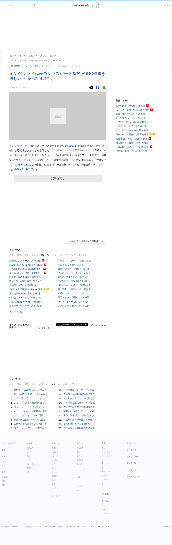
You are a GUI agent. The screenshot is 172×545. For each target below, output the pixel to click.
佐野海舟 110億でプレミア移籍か (30, 390)
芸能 (55, 255)
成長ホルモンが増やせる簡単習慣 (74, 285)
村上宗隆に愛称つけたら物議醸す (25, 302)
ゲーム (104, 509)
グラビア (80, 460)
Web (28, 456)
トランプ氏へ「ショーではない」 (132, 118)
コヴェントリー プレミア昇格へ (73, 301)
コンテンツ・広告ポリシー (68, 526)
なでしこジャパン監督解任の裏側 (30, 411)
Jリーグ (55, 456)
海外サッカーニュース (47, 56)
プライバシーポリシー (45, 526)
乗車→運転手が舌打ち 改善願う (131, 114)
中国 (3, 485)
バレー (54, 492)
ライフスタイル (108, 452)
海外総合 (5, 477)
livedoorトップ (17, 526)
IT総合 (29, 468)
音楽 (78, 452)
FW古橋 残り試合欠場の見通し (73, 281)
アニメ (104, 505)
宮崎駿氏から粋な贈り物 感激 (130, 105)
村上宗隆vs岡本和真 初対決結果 (79, 428)
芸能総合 (80, 448)
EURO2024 (15, 66)
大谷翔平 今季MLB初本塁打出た (79, 394)
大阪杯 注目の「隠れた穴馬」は (73, 269)
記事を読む (58, 178)
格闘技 (54, 476)
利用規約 (30, 526)
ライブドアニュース (83, 5)
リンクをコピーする (104, 87)
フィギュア (56, 496)
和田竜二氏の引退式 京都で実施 (25, 277)
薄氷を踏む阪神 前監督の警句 (78, 424)
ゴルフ (54, 468)
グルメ (104, 487)
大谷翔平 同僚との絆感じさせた (25, 285)
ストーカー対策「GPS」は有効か (132, 110)
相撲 (53, 484)
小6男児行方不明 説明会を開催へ (132, 122)
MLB (53, 464)
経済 (41, 384)
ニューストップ (15, 56)
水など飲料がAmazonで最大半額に (133, 130)
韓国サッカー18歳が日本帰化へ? (79, 419)
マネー (104, 479)
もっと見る (15, 312)
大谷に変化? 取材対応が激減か (78, 415)
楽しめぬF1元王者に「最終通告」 (26, 273)
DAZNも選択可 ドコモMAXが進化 (26, 289)
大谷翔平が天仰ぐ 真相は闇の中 (25, 293)
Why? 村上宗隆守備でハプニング (25, 281)
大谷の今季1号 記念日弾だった (73, 277)
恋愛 (103, 448)
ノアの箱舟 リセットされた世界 (73, 305)
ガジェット (31, 460)
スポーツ (45, 255)
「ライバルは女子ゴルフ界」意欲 (74, 260)
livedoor (167, 5)
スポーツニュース (30, 56)
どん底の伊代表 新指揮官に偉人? (25, 269)
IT (47, 384)
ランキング (131, 450)
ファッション (107, 456)
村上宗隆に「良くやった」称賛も (74, 289)
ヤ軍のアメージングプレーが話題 (74, 273)
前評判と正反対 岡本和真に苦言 (29, 419)
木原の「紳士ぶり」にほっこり (73, 293)
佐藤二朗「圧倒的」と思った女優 (132, 146)
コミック (105, 514)
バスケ (54, 488)
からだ (104, 475)
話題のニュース (133, 457)
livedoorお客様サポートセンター (95, 526)
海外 (26, 255)
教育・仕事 (106, 471)
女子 (73, 255)
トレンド (83, 255)
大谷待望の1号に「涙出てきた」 (30, 398)
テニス (54, 472)
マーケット (31, 452)
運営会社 (5, 526)
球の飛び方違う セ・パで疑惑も (79, 398)
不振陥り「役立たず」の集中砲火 (25, 306)
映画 (78, 477)
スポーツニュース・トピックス (68, 66)
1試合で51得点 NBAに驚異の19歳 (26, 265)
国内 (19, 255)
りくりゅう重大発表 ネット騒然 (79, 402)
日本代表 (55, 452)
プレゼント (81, 486)
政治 (26, 384)
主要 (11, 255)
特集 (78, 490)
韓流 (78, 456)
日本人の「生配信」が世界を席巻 (132, 134)
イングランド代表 (31, 66)
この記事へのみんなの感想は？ (85, 240)
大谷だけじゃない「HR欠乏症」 (30, 415)
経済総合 (30, 448)
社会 (3, 461)
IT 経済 (34, 255)
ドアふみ (98, 5)
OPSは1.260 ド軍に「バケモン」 (25, 297)
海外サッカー (47, 66)
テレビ (79, 464)
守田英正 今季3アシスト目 (71, 265)
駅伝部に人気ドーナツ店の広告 (24, 260)
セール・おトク (133, 477)
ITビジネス (31, 464)
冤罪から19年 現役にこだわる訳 (73, 297)
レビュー (80, 482)
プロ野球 (55, 460)
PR (28, 472)
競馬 (53, 480)
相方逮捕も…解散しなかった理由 (132, 142)
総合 (11, 384)
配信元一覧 (131, 463)
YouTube (105, 494)
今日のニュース (133, 443)
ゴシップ (64, 255)
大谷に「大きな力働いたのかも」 (30, 402)
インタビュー (132, 470)
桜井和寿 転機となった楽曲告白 (131, 151)
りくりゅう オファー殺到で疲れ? (30, 428)
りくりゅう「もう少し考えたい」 (30, 407)
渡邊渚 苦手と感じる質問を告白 (131, 138)
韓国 (3, 481)
